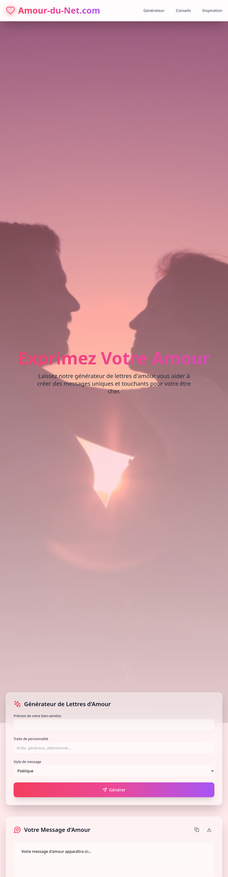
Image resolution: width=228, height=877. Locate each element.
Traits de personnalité (31, 738)
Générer (114, 790)
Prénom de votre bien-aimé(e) (37, 716)
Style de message (27, 761)
